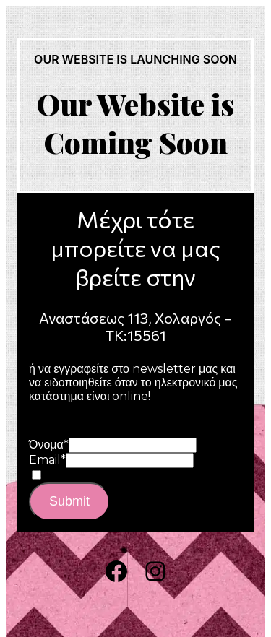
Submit (69, 501)
